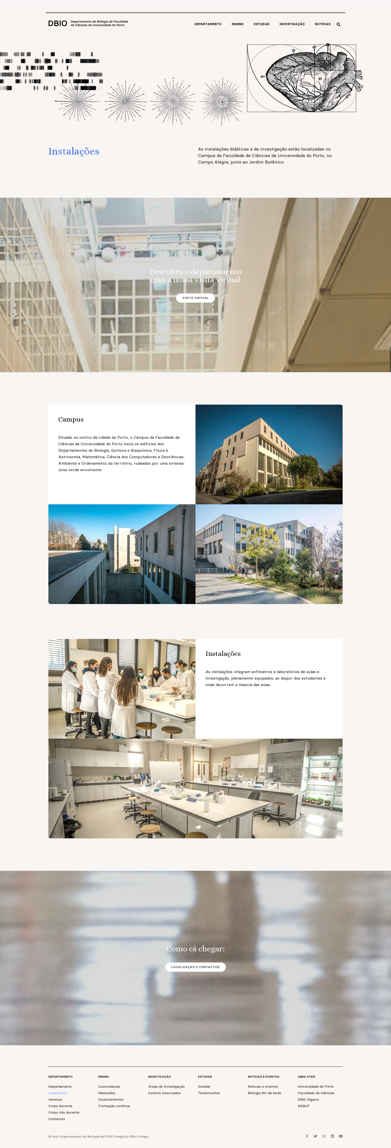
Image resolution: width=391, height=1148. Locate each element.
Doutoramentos (110, 1099)
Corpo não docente (63, 1112)
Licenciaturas (109, 1086)
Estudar (261, 24)
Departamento (208, 24)
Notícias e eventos (263, 1086)
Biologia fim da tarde (264, 1093)
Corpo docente (60, 1106)
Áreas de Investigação (166, 1086)
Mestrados (106, 1093)
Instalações (57, 1093)
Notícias (322, 24)
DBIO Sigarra (308, 1099)
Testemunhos (209, 1093)
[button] (338, 24)
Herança (55, 1099)
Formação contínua (114, 1106)
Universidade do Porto (316, 1086)
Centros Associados (164, 1093)
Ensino (238, 24)
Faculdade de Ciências (316, 1093)
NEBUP (304, 1106)
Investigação (292, 24)
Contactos (56, 1119)
